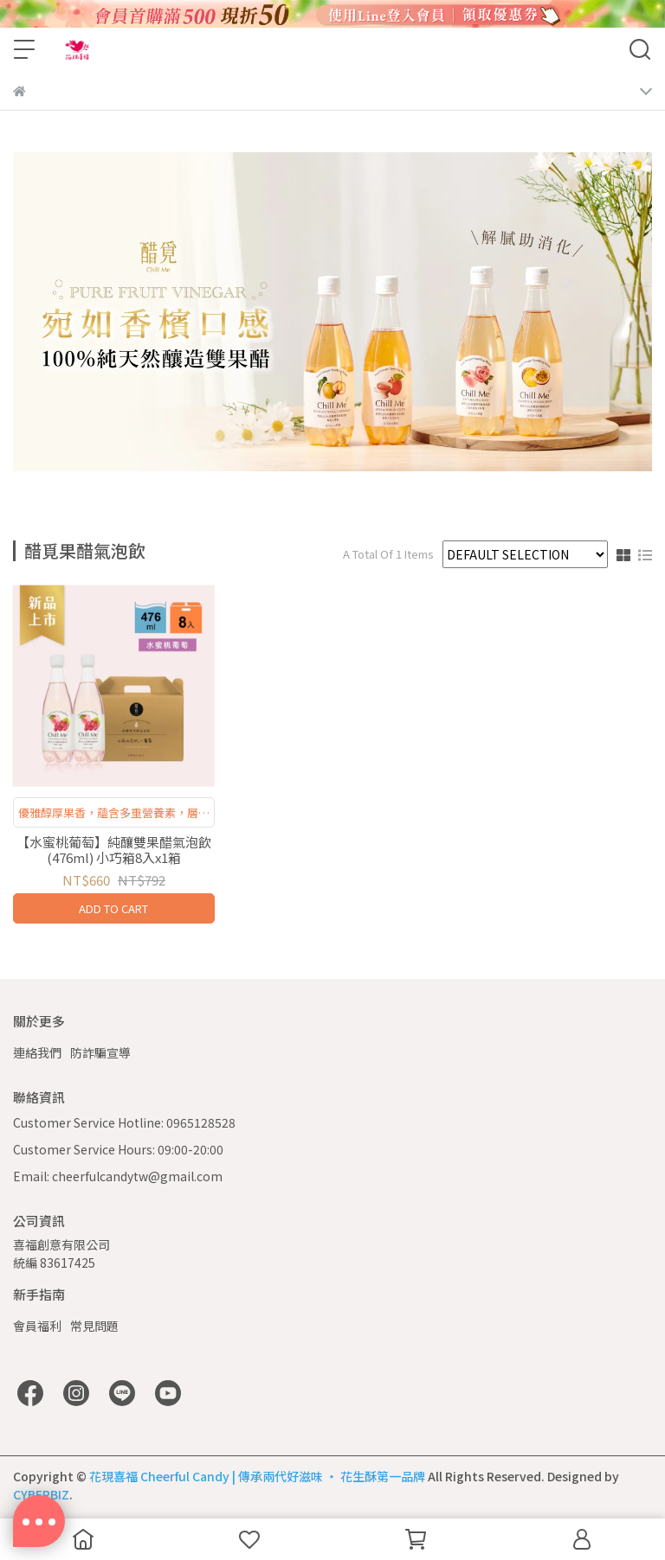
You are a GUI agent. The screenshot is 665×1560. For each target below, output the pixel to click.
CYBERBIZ (41, 1494)
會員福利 (37, 1325)
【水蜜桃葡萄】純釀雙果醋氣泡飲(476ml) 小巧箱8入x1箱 (113, 850)
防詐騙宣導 (100, 1052)
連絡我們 (37, 1052)
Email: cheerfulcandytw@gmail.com (118, 1176)
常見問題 (94, 1325)
